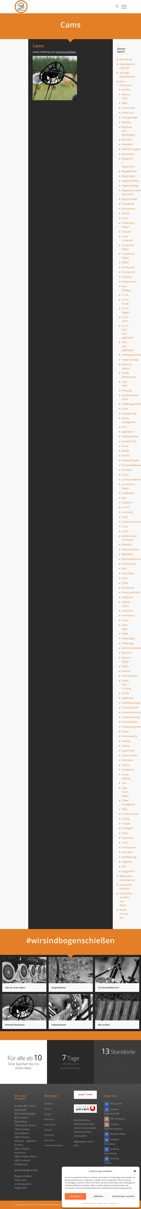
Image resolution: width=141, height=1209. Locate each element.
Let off (125, 507)
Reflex (125, 666)
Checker (126, 231)
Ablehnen (98, 1196)
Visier (125, 842)
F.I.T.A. (125, 295)
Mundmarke (129, 563)
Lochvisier (127, 512)
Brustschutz (128, 208)
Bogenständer (130, 199)
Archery (126, 89)
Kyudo (125, 474)
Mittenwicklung (130, 549)
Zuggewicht (128, 871)
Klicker (125, 450)
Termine (47, 1108)
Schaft (125, 693)
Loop (125, 526)
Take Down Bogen (125, 791)
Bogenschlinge (130, 185)
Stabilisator (128, 769)
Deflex (125, 262)
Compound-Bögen (66, 52)
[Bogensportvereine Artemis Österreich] (21, 6)
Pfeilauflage (128, 638)
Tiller (124, 809)
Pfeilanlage (128, 643)
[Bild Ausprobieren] (72, 975)
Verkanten (127, 837)
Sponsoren (49, 1140)
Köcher (126, 455)
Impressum (114, 1203)
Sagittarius (128, 698)
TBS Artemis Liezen (25, 1125)
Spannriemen (129, 755)
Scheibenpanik (130, 707)
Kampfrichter (129, 441)
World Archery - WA (125, 913)
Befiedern (127, 144)
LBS (124, 497)
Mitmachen (49, 1119)
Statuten (48, 1129)
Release (126, 671)
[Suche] (116, 6)
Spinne (126, 765)
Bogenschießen (130, 180)
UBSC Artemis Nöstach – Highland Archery (25, 1141)
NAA (124, 568)
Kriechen (127, 470)
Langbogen (128, 493)
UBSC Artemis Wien (25, 1156)
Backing (126, 122)
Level (125, 516)
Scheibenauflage (131, 702)
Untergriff (127, 828)
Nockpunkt (128, 587)
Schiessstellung (130, 717)
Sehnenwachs (129, 736)
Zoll (124, 866)
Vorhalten (127, 852)
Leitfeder (127, 502)
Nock (125, 578)
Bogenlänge (128, 176)
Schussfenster (130, 721)
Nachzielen (128, 573)
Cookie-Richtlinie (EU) (53, 1145)
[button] (134, 1171)
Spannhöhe (128, 750)
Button (126, 213)
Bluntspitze (128, 154)
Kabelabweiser (130, 436)
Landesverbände (131, 479)
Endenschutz (129, 281)
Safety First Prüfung (126, 684)
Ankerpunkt (128, 108)
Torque (126, 823)
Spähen (126, 745)
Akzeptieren (75, 1196)
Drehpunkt (128, 267)
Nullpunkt (127, 597)
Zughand (127, 861)
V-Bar (125, 833)
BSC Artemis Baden (25, 1113)
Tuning (126, 818)
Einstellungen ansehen (123, 1196)
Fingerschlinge (130, 359)
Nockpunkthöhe (131, 592)
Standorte (48, 1103)
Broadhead (128, 203)
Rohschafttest (129, 675)
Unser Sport (121, 50)
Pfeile (125, 633)
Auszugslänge (129, 117)
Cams (125, 218)
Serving (126, 741)
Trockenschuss (130, 814)
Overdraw (127, 610)
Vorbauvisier (129, 847)
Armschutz (128, 112)
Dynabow (127, 276)
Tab (124, 783)
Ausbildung (126, 59)
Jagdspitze (127, 431)
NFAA (125, 583)
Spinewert (127, 760)
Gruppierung (129, 413)
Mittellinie (127, 554)
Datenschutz (103, 1203)
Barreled (127, 139)
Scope (125, 731)
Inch (124, 427)
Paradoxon (128, 615)
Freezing (126, 390)
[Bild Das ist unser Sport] (25, 975)
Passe (125, 620)
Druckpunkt (128, 272)
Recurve (126, 652)
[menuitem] (116, 6)
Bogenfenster (129, 171)
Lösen (125, 531)
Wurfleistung (129, 857)
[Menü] (122, 6)
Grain (125, 408)
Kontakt (47, 1114)
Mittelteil (127, 544)
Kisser (125, 446)
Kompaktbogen (130, 460)
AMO (124, 103)
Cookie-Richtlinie (89, 1203)
